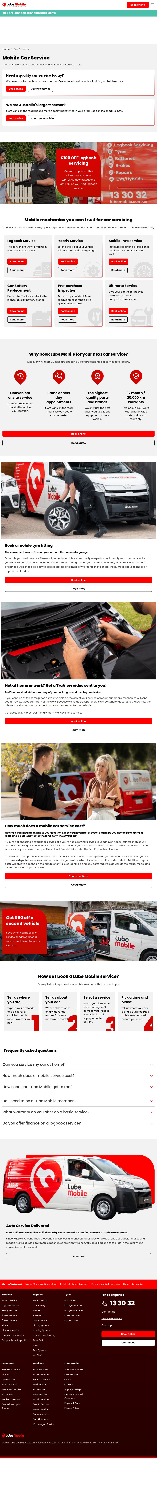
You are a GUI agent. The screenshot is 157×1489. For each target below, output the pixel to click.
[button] (78, 1065)
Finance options (78, 876)
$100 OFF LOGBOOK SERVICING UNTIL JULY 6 (29, 13)
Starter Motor (40, 1320)
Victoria (6, 1374)
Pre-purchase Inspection (15, 1340)
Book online (16, 89)
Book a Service (9, 1300)
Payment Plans (72, 1403)
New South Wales (11, 1369)
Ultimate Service (10, 1330)
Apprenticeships (73, 1389)
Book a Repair (40, 1300)
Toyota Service (41, 1404)
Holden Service (41, 1369)
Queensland (8, 1379)
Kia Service (39, 1389)
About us (78, 1256)
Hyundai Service (41, 1379)
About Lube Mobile (42, 118)
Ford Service (39, 1384)
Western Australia (11, 1389)
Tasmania (7, 1394)
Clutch (36, 1345)
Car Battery (39, 1305)
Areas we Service (111, 1318)
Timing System (41, 1325)
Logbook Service (10, 1305)
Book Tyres (70, 1300)
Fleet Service (71, 1374)
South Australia (10, 1384)
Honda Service (41, 1374)
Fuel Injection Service (13, 1335)
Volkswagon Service (43, 1424)
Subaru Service (41, 1414)
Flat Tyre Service (73, 1305)
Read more (17, 270)
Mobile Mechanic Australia (74, 1284)
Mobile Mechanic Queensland (41, 1284)
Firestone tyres (72, 1315)
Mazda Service (41, 1399)
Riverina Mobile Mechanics (106, 1284)
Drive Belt (38, 1340)
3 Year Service (9, 1315)
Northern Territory (11, 1399)
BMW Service (40, 1394)
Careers (68, 1384)
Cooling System (41, 1330)
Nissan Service (41, 1409)
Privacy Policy (71, 1408)
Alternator (38, 1315)
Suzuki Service (40, 1419)
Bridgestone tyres (73, 1310)
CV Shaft (37, 1355)
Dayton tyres (71, 1320)
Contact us (108, 1311)
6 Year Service (9, 1320)
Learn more (78, 730)
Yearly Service (9, 1310)
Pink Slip (6, 1325)
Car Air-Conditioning (44, 1335)
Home (6, 49)
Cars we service (40, 89)
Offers (67, 1379)
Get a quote (78, 884)
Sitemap (106, 1325)
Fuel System (39, 1350)
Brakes (36, 1310)
